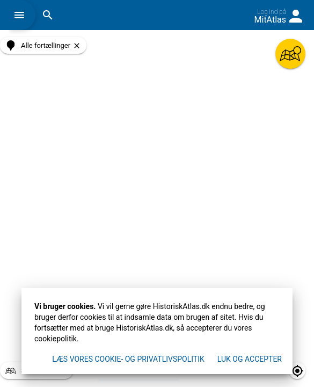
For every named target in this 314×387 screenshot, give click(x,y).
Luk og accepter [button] (249, 359)
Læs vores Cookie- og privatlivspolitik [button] (128, 359)
